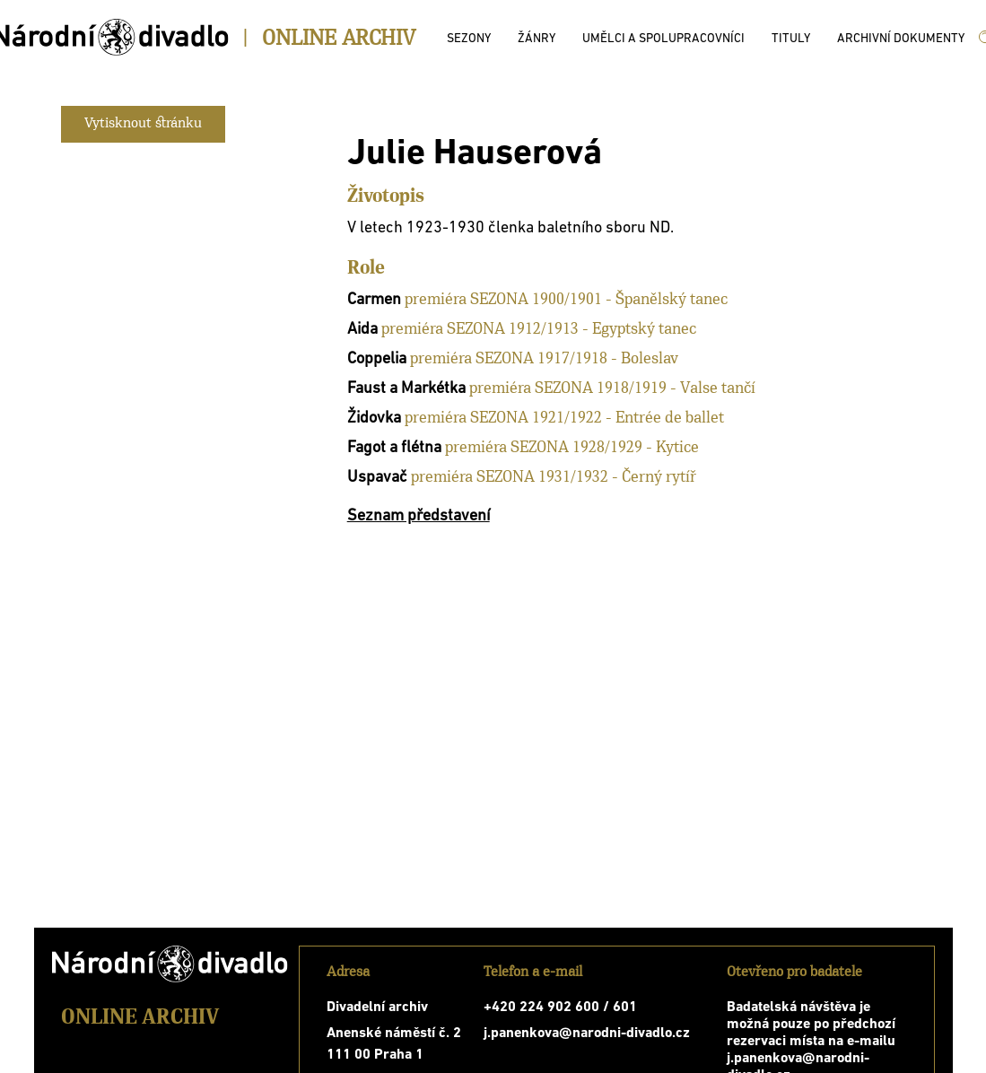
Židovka (374, 418)
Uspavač (377, 477)
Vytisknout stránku (143, 124)
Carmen (374, 300)
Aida (362, 329)
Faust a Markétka (406, 388)
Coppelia (376, 359)
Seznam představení (418, 516)
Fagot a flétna (394, 448)
